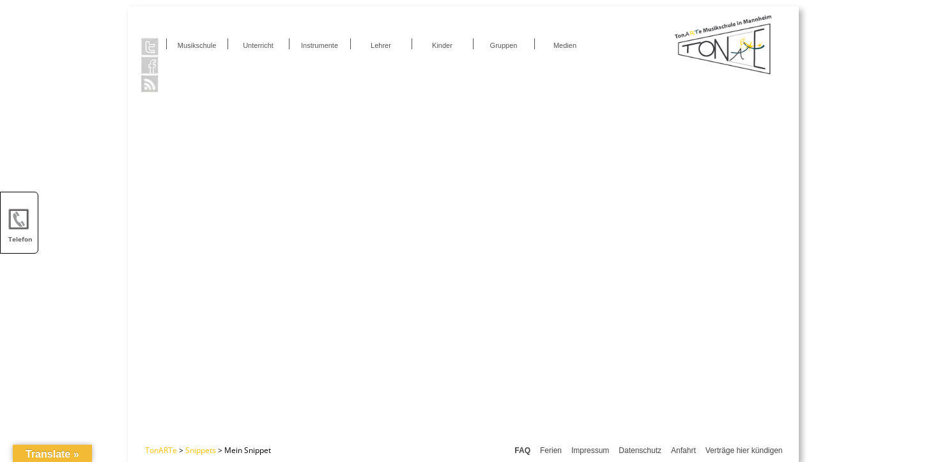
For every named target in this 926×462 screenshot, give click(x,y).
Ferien (551, 450)
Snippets (200, 450)
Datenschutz (640, 450)
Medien (564, 45)
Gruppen (504, 45)
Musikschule (197, 45)
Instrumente (319, 45)
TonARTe (161, 450)
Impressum (590, 450)
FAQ (522, 450)
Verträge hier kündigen (744, 450)
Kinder (442, 45)
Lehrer (381, 45)
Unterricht (258, 45)
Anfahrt (683, 450)
